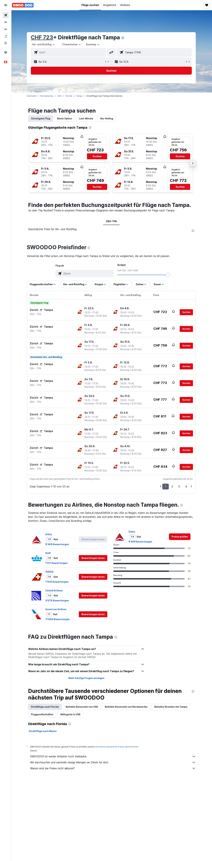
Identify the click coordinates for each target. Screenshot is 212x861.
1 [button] (166, 486)
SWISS (50, 571)
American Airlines (56, 609)
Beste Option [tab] (65, 118)
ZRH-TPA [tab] (111, 221)
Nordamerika (47, 96)
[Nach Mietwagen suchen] (5, 29)
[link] (180, 536)
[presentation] (123, 37)
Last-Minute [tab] (87, 118)
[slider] (169, 275)
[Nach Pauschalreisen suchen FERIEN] (5, 36)
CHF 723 (42, 37)
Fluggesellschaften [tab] (42, 714)
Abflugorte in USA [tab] (71, 714)
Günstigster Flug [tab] (41, 118)
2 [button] (172, 486)
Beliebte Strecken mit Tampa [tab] (171, 706)
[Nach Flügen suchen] (5, 15)
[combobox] (44, 44)
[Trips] (5, 52)
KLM (48, 553)
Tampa (80, 96)
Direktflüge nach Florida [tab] (45, 706)
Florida (69, 96)
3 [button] (179, 486)
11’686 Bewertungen (58, 619)
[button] (5, 5)
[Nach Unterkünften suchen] (5, 22)
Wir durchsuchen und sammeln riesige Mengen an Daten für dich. (113, 762)
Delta (49, 534)
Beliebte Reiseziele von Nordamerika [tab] (126, 706)
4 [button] (186, 486)
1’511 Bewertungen (57, 563)
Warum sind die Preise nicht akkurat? (113, 768)
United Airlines (54, 590)
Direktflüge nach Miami (43, 731)
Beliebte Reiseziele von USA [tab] (82, 706)
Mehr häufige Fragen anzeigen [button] (87, 678)
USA (60, 96)
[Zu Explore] (5, 43)
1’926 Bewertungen (57, 581)
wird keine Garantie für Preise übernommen (117, 746)
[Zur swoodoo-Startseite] (23, 5)
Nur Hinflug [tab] (107, 118)
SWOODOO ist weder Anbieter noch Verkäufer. (113, 756)
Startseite (32, 96)
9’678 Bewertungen (57, 600)
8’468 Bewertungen (58, 544)
